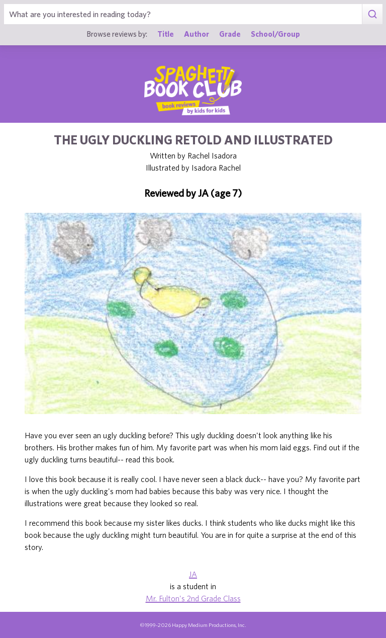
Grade (230, 33)
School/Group (275, 33)
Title (165, 33)
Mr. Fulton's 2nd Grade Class (193, 598)
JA (193, 574)
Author (196, 33)
